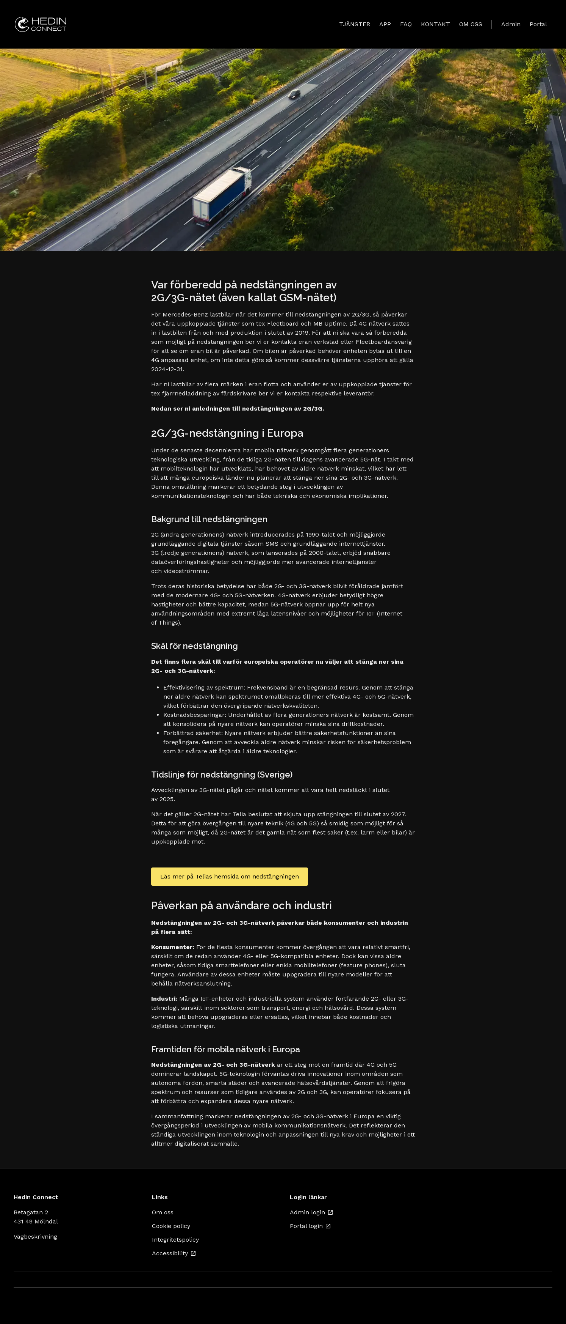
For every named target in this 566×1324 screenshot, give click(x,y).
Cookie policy (171, 1226)
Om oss (163, 1212)
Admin (511, 24)
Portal (538, 24)
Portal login (310, 1226)
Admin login (311, 1212)
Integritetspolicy (175, 1239)
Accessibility (174, 1253)
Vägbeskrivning (35, 1236)
